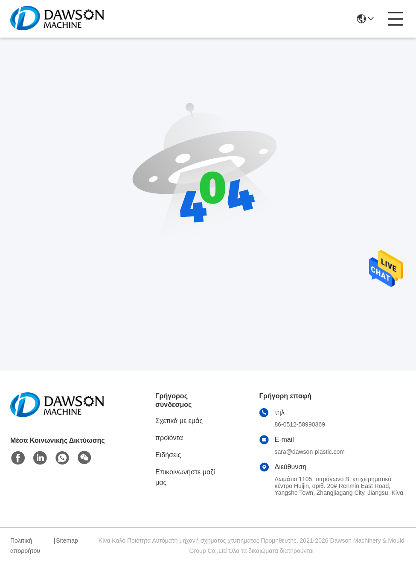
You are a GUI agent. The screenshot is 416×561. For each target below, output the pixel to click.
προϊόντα (169, 437)
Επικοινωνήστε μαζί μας (185, 477)
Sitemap (67, 540)
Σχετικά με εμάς (179, 420)
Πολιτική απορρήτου (25, 545)
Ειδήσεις (168, 455)
